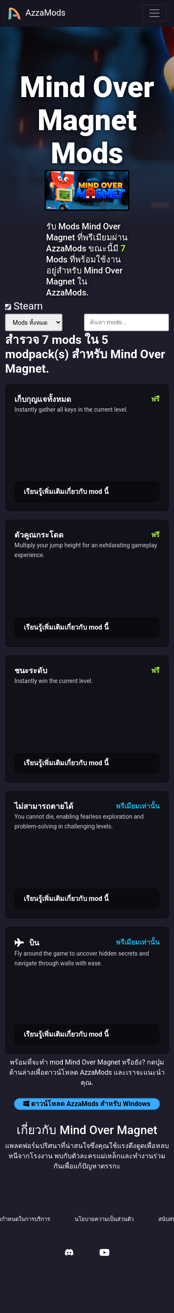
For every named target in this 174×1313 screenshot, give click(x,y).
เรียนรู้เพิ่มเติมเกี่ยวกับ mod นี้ (66, 492)
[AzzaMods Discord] (69, 1253)
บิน (26, 942)
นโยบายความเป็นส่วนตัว (104, 1219)
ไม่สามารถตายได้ (43, 806)
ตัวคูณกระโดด (39, 534)
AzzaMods (36, 13)
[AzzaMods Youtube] (104, 1253)
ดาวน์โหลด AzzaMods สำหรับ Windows (86, 1104)
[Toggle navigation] (154, 13)
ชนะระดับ (30, 670)
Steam (24, 306)
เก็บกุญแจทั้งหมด (42, 399)
